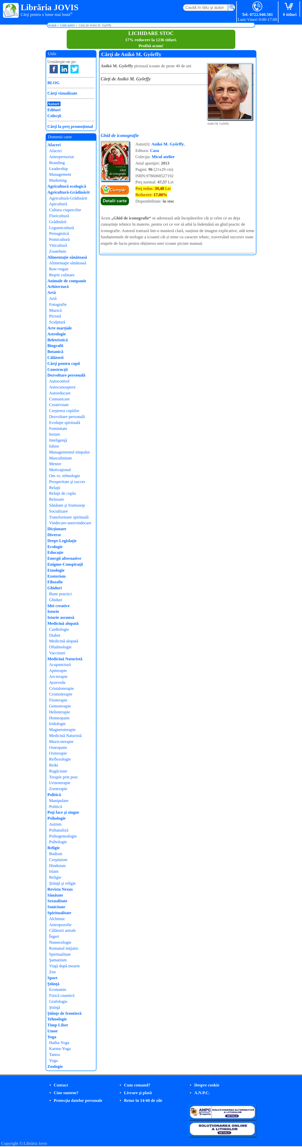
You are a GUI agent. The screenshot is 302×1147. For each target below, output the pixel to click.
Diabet (54, 635)
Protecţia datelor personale (78, 1100)
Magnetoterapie (62, 729)
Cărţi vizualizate (62, 93)
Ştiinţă (53, 983)
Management (60, 174)
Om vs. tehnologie (64, 475)
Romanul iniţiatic (64, 948)
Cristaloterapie (61, 688)
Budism (55, 853)
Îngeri (54, 936)
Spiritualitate (59, 912)
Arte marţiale (59, 328)
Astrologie (56, 334)
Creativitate (59, 404)
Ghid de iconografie (120, 135)
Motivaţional (60, 469)
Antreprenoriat (61, 156)
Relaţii (54, 487)
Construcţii (57, 369)
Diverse (54, 534)
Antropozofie (60, 924)
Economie (57, 989)
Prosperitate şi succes (67, 481)
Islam (54, 871)
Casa (154, 150)
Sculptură (57, 322)
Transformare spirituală (69, 517)
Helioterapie (59, 712)
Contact (61, 1085)
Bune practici (60, 593)
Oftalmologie (60, 647)
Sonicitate (56, 906)
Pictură (55, 316)
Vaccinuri (57, 653)
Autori (53, 104)
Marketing (58, 180)
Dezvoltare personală (66, 375)
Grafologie (58, 1001)
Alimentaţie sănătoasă (67, 257)
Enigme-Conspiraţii (65, 564)
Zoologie (55, 1066)
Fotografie (58, 304)
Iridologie (57, 723)
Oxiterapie (58, 753)
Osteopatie (58, 747)
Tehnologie (57, 1019)
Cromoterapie (60, 694)
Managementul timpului (69, 452)
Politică (54, 794)
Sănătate (55, 895)
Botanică (55, 351)
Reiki (53, 765)
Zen (52, 972)
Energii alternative (64, 558)
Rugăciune (58, 771)
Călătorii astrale (62, 930)
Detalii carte (115, 201)
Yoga (51, 1037)
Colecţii (54, 115)
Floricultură (59, 215)
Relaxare (56, 499)
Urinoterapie (59, 782)
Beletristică (57, 340)
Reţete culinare (61, 275)
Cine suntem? (66, 1092)
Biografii (55, 345)
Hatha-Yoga (59, 1042)
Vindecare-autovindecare (70, 523)
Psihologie (56, 818)
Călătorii (55, 357)
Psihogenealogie (63, 836)
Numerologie (60, 942)
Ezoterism (56, 576)
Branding (57, 162)
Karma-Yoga (60, 1048)
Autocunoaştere (62, 387)
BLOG (53, 82)
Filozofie (55, 582)
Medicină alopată (63, 623)
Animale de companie (66, 280)
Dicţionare (56, 528)
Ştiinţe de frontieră (64, 1013)
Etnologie (55, 570)
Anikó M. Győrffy (167, 144)
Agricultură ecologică (66, 186)
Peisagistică (59, 233)
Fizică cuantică (61, 995)
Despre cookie (206, 1085)
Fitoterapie (58, 700)
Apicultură (58, 204)
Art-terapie (58, 676)
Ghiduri (54, 588)
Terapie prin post (63, 777)
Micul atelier (163, 156)
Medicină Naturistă (64, 659)
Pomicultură (59, 239)
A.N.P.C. (202, 1092)
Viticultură (58, 245)
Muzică (55, 310)
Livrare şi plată (138, 1092)
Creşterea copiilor (64, 410)
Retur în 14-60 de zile (143, 1100)
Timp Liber (57, 1025)
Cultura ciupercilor (65, 210)
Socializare (58, 511)
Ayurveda (57, 682)
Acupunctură (60, 664)
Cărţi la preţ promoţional (70, 126)
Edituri (53, 109)
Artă (51, 292)
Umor (52, 1031)
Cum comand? (137, 1085)
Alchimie (57, 918)
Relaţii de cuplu (62, 493)
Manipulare (58, 800)
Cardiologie (59, 629)
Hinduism (57, 865)
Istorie (53, 611)
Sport (52, 977)
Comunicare (59, 399)
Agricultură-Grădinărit (68, 192)
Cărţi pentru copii (63, 363)
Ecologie (54, 546)
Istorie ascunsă (60, 617)
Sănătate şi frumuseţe (67, 505)
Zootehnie (57, 251)
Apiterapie (58, 670)
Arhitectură (58, 286)
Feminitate (58, 428)
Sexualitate (57, 901)
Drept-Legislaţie (62, 540)
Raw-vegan (58, 269)
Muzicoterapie (61, 741)
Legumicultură (61, 227)
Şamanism (58, 960)
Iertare (54, 434)
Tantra (54, 1054)
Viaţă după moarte (64, 966)
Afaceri (54, 144)
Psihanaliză (58, 830)
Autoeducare (60, 393)
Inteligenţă (58, 440)
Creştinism (58, 859)
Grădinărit (57, 221)
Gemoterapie (60, 706)
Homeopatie (59, 718)
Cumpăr (118, 190)
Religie (53, 847)
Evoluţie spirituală (64, 422)
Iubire (54, 446)
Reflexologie (60, 759)
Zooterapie (58, 788)
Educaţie (55, 552)
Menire (55, 463)
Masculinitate (60, 458)
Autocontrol (59, 381)
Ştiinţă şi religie (62, 883)
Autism (55, 824)
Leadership (58, 168)
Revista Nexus (60, 889)
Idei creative (58, 605)
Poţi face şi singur (63, 812)
